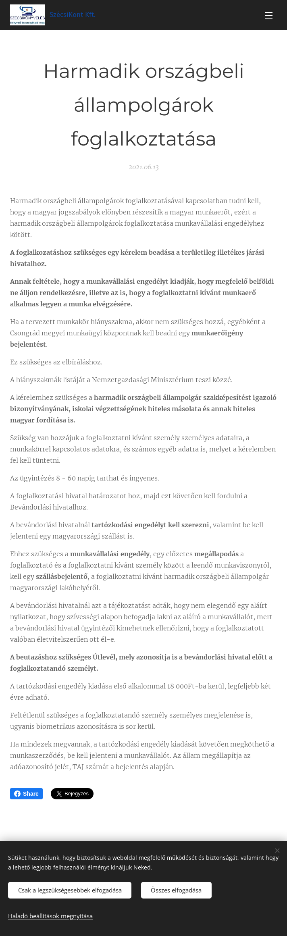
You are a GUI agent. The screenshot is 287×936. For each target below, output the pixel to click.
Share (26, 793)
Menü (268, 15)
